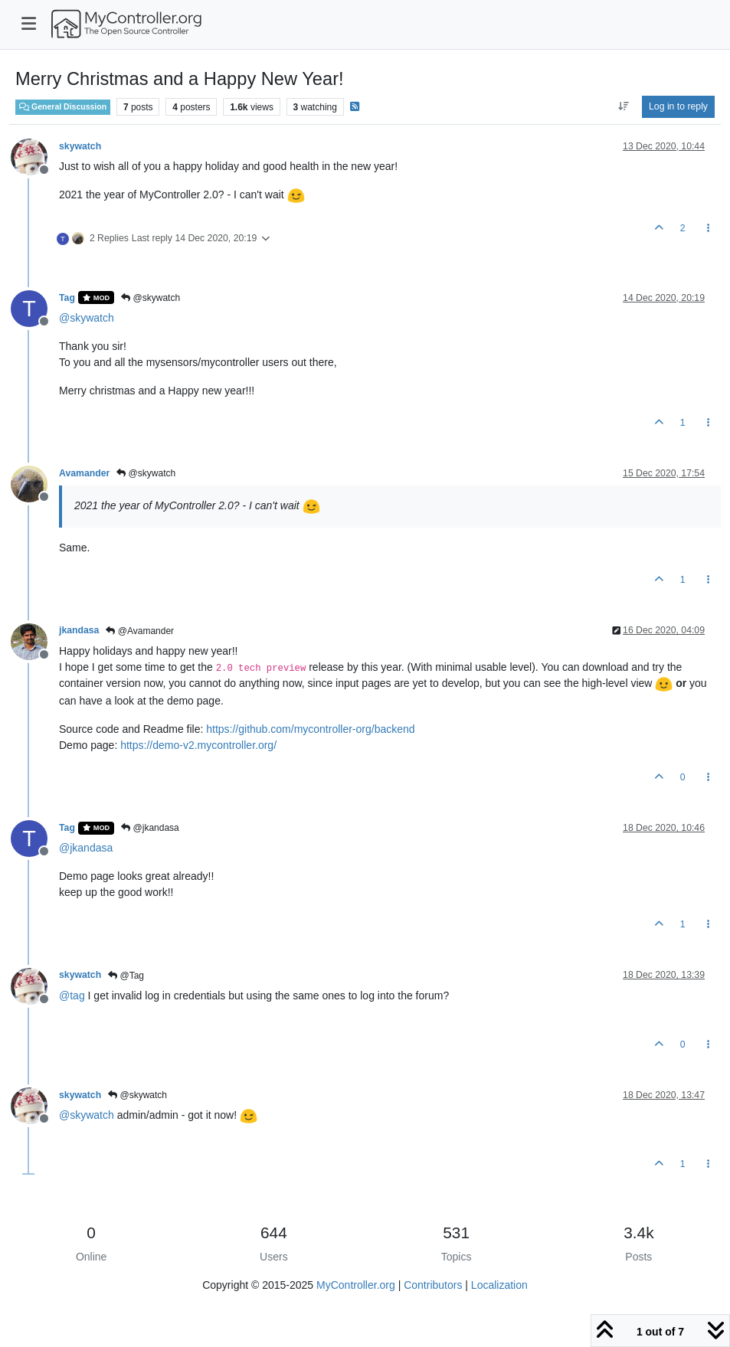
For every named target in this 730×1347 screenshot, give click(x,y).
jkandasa (79, 630)
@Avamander (140, 631)
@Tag (126, 975)
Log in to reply (678, 106)
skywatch (80, 146)
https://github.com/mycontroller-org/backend (310, 729)
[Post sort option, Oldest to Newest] (623, 106)
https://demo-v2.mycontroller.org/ (198, 745)
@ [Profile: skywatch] (86, 318)
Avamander (84, 473)
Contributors (433, 1285)
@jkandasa (150, 827)
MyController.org (355, 1285)
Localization (499, 1285)
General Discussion (62, 106)
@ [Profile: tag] (72, 995)
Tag (67, 298)
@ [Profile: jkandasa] (86, 848)
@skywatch (150, 298)
